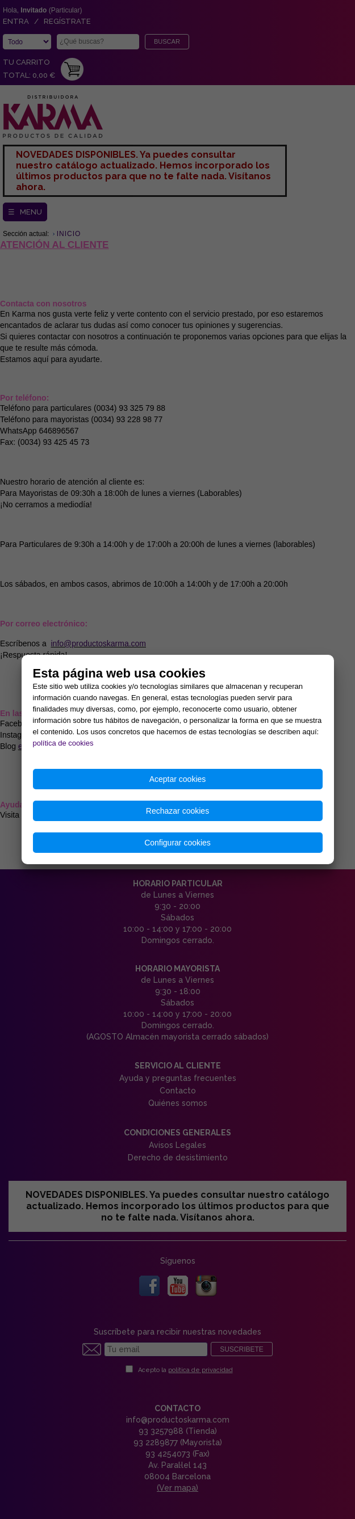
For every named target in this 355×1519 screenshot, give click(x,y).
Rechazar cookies (177, 810)
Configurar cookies (177, 842)
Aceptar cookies (177, 779)
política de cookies (63, 743)
